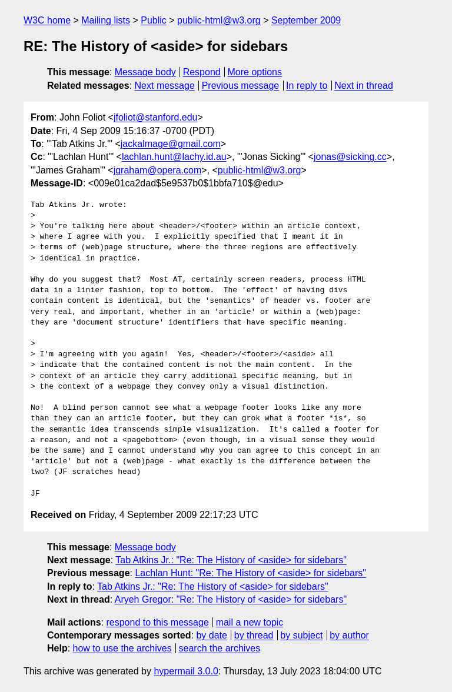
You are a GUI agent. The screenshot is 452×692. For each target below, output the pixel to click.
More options (255, 72)
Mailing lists (105, 20)
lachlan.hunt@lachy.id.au (174, 157)
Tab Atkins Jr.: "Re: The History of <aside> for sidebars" (231, 560)
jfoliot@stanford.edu (156, 117)
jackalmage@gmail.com (171, 144)
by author (349, 635)
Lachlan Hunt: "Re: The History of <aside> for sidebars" (250, 573)
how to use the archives (122, 648)
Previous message (241, 86)
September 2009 (306, 20)
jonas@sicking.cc (350, 157)
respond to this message (157, 622)
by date (211, 635)
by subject (301, 635)
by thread (254, 635)
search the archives (220, 648)
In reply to (306, 86)
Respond (202, 72)
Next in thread (363, 86)
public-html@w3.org (219, 20)
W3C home (47, 20)
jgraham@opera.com (158, 170)
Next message (165, 86)
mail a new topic (250, 622)
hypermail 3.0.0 (186, 671)
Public (154, 20)
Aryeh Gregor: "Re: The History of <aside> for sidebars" (231, 599)
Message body (145, 72)
